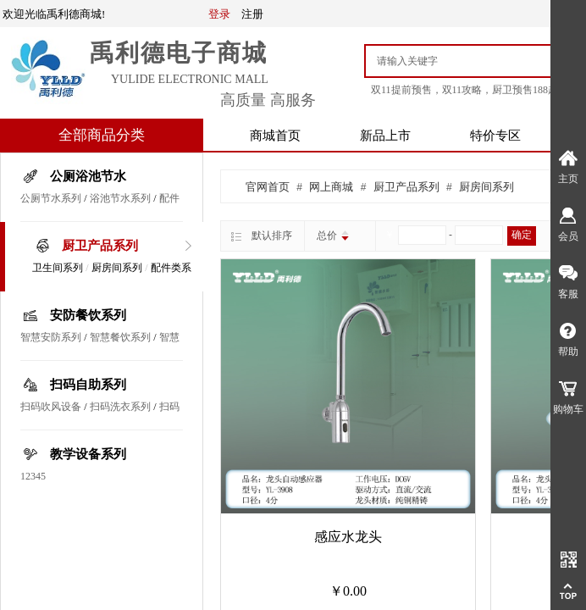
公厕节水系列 (50, 198)
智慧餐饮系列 (120, 337)
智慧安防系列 (50, 337)
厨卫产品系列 (100, 245)
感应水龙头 (348, 537)
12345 (33, 476)
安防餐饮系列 (88, 315)
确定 (521, 235)
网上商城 (331, 186)
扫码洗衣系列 (120, 407)
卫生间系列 (57, 268)
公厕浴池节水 (88, 176)
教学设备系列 (88, 454)
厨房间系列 (116, 268)
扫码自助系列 (88, 384)
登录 (219, 14)
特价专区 (495, 135)
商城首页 (275, 135)
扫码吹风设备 (50, 407)
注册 (252, 14)
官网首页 (268, 186)
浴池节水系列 (120, 198)
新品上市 (385, 135)
